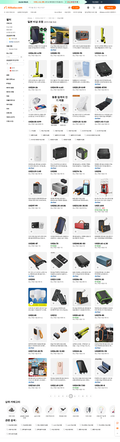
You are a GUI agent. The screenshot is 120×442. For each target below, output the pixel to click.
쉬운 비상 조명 (58, 131)
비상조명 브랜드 (11, 425)
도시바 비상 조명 (85, 131)
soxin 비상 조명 (57, 425)
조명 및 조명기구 (40, 18)
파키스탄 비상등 (11, 434)
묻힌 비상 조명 (82, 429)
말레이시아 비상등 (59, 135)
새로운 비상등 (53, 139)
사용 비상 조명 (11, 429)
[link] (117, 423)
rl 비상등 (32, 131)
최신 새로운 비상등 (42, 425)
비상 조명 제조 (55, 429)
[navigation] (15, 207)
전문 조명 (51, 18)
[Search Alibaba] (47, 7)
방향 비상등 (33, 135)
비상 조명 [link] (60, 18)
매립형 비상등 (79, 139)
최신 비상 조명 (44, 131)
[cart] (94, 8)
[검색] (75, 7)
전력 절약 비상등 (25, 429)
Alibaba (30, 18)
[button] (69, 7)
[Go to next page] (91, 396)
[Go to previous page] (51, 396)
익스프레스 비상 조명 (86, 425)
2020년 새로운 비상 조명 (92, 135)
